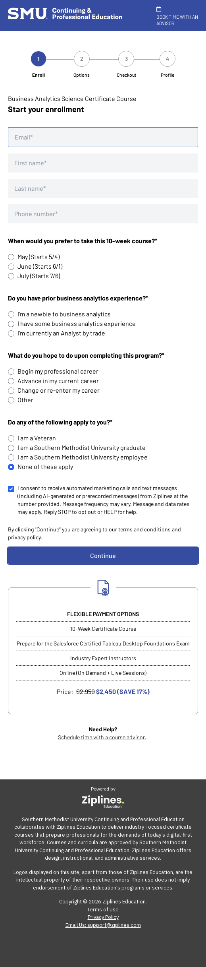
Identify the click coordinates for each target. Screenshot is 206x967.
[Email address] (103, 137)
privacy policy (24, 537)
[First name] (103, 162)
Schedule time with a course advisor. (102, 737)
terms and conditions (144, 529)
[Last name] (103, 188)
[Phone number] (103, 213)
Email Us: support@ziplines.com (103, 925)
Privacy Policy (103, 917)
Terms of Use (103, 909)
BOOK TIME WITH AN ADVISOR (177, 16)
